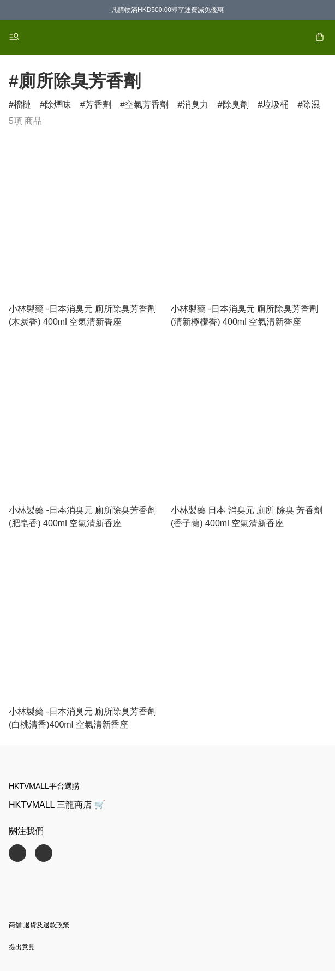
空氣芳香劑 (147, 104)
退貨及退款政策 (46, 925)
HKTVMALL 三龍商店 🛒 (57, 804)
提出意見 (22, 947)
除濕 (311, 104)
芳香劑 (98, 104)
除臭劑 (236, 104)
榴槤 (22, 104)
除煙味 (58, 104)
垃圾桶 (275, 104)
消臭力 (195, 104)
